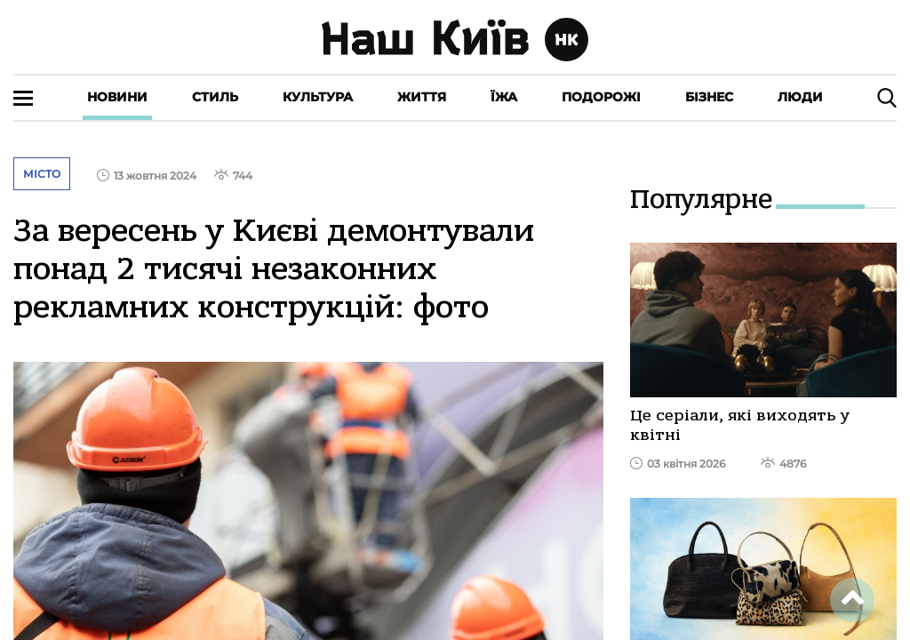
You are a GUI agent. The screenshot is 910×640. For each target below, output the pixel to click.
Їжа (504, 97)
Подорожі (601, 97)
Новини (117, 97)
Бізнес (709, 97)
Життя (421, 97)
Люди (800, 97)
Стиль (215, 97)
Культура (318, 97)
